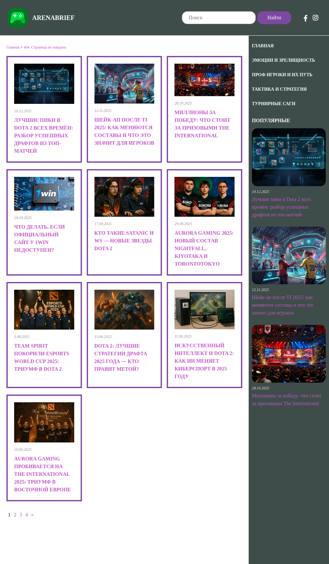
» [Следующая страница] (32, 514)
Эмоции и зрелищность (283, 60)
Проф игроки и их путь (282, 74)
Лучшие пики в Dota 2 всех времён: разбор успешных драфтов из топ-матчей (281, 206)
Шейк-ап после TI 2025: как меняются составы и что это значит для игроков (282, 305)
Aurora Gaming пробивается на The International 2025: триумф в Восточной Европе (42, 474)
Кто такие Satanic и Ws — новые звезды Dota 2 (124, 240)
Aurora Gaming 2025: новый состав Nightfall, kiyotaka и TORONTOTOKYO (204, 248)
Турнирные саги (273, 103)
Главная (263, 45)
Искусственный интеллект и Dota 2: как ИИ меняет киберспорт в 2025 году (204, 361)
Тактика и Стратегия (279, 89)
